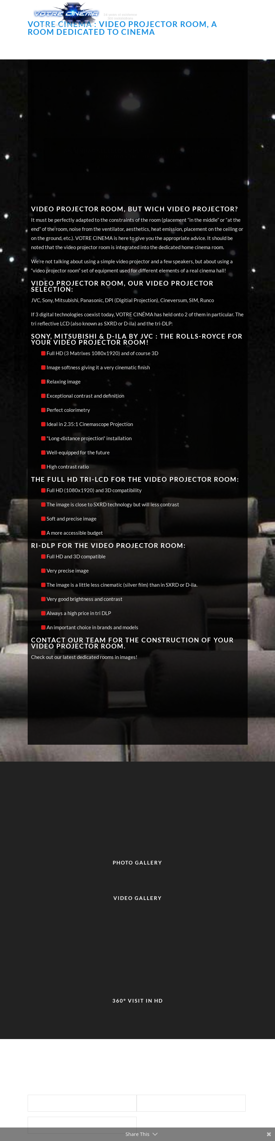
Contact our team (68, 640)
